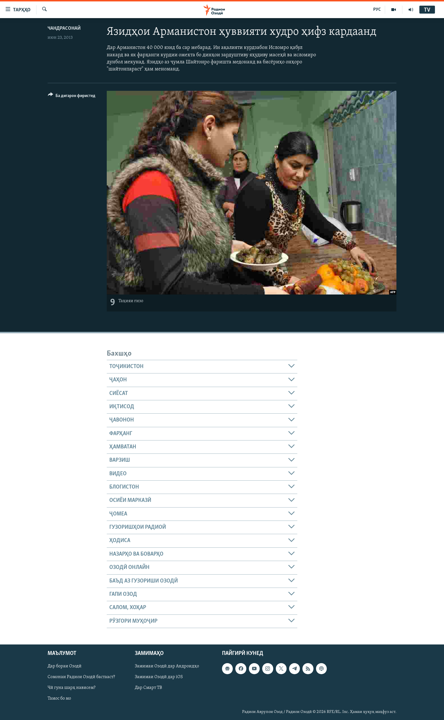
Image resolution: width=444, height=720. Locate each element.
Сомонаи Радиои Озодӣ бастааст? (81, 677)
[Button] (71, 96)
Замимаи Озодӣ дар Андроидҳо (167, 666)
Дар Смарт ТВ (148, 687)
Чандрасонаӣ (64, 28)
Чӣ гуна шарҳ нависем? (71, 687)
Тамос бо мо (59, 698)
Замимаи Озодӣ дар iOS (159, 677)
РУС (377, 9)
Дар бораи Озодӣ (65, 666)
